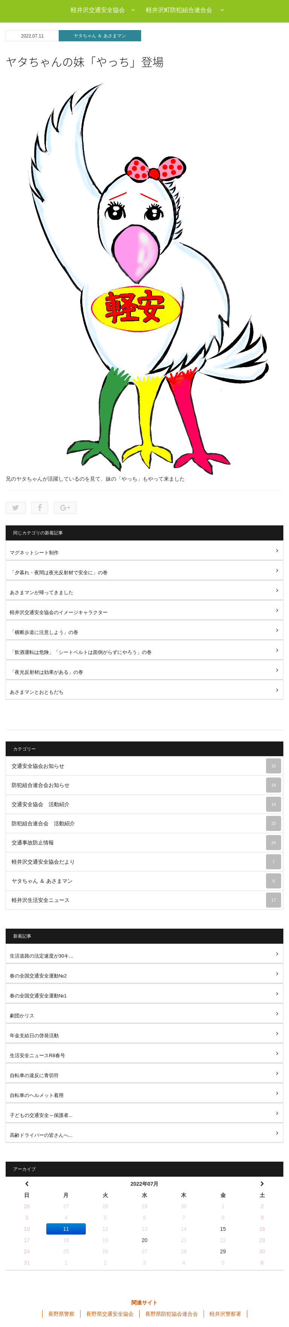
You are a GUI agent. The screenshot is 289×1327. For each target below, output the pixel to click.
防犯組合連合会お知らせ (146, 785)
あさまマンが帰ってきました (41, 592)
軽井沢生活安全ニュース (146, 900)
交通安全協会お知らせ (146, 765)
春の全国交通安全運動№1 (38, 996)
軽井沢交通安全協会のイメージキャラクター (59, 612)
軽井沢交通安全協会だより (146, 861)
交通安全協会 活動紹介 (146, 804)
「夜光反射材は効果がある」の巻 (46, 672)
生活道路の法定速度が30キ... (41, 956)
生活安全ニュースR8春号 (37, 1055)
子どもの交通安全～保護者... (41, 1115)
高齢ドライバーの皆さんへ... (41, 1135)
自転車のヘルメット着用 (37, 1095)
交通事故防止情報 (146, 842)
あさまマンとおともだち (37, 692)
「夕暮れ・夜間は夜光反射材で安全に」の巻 (59, 572)
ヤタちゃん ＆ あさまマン (100, 35)
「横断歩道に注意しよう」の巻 (44, 632)
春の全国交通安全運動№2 (38, 976)
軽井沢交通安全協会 (103, 10)
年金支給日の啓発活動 (34, 1035)
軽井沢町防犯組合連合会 (185, 10)
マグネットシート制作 (34, 552)
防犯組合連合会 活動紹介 (146, 823)
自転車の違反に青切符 (34, 1075)
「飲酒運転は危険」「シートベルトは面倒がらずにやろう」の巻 (81, 652)
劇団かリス (22, 1015)
